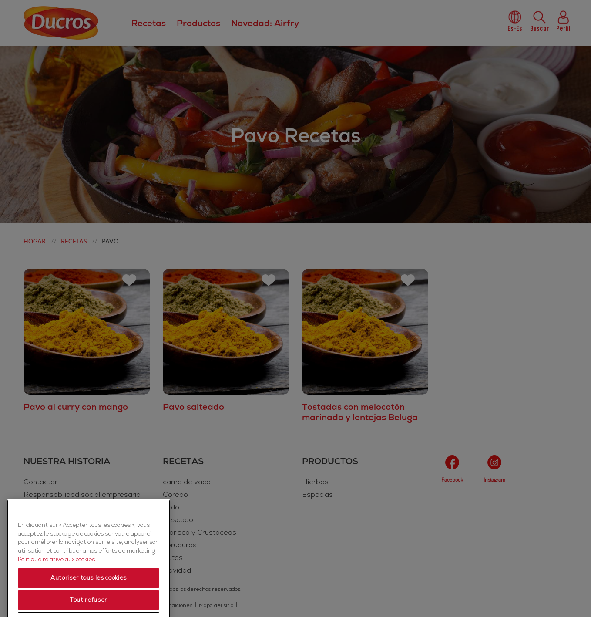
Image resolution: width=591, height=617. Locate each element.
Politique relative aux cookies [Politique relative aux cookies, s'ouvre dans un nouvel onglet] (56, 603)
